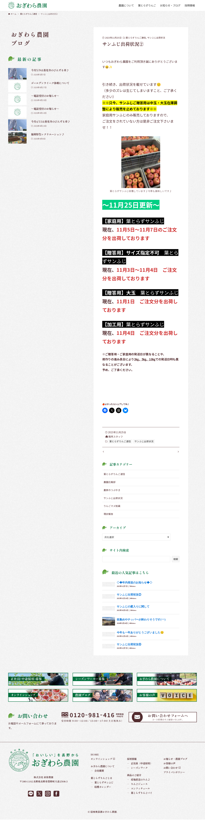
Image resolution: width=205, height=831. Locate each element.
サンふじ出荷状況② (129, 598)
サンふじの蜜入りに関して (133, 610)
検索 (175, 562)
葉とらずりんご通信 (136, 37)
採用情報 (131, 762)
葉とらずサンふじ (102, 786)
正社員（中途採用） (139, 767)
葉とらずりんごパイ (139, 796)
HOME (95, 758)
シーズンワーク (137, 771)
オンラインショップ (101, 762)
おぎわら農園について (103, 769)
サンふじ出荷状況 (156, 37)
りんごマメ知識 (112, 509)
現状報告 (108, 517)
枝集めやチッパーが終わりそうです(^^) (141, 623)
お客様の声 (169, 767)
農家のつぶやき (112, 493)
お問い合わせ (170, 771)
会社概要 (97, 774)
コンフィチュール (138, 792)
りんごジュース (137, 787)
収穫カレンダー (101, 790)
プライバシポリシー (174, 775)
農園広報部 (110, 485)
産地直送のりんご (138, 783)
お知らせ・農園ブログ (175, 762)
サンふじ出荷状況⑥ (129, 648)
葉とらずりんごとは (101, 781)
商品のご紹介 (134, 778)
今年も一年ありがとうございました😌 (140, 635)
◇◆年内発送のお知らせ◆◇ (134, 586)
